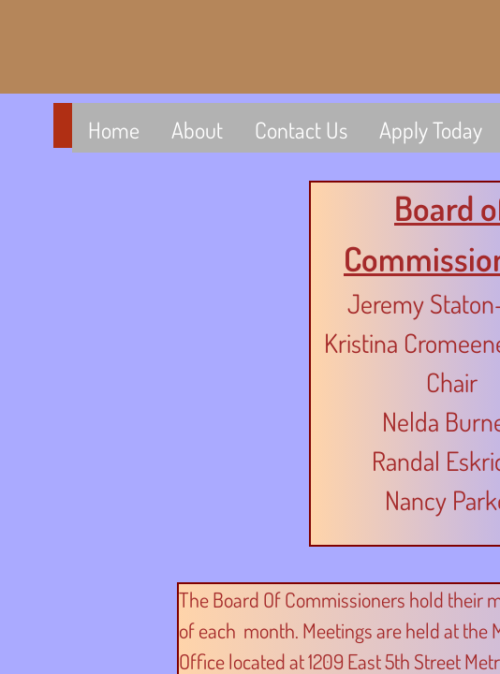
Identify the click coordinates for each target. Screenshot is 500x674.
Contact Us (301, 129)
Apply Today (430, 129)
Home (114, 129)
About (197, 129)
